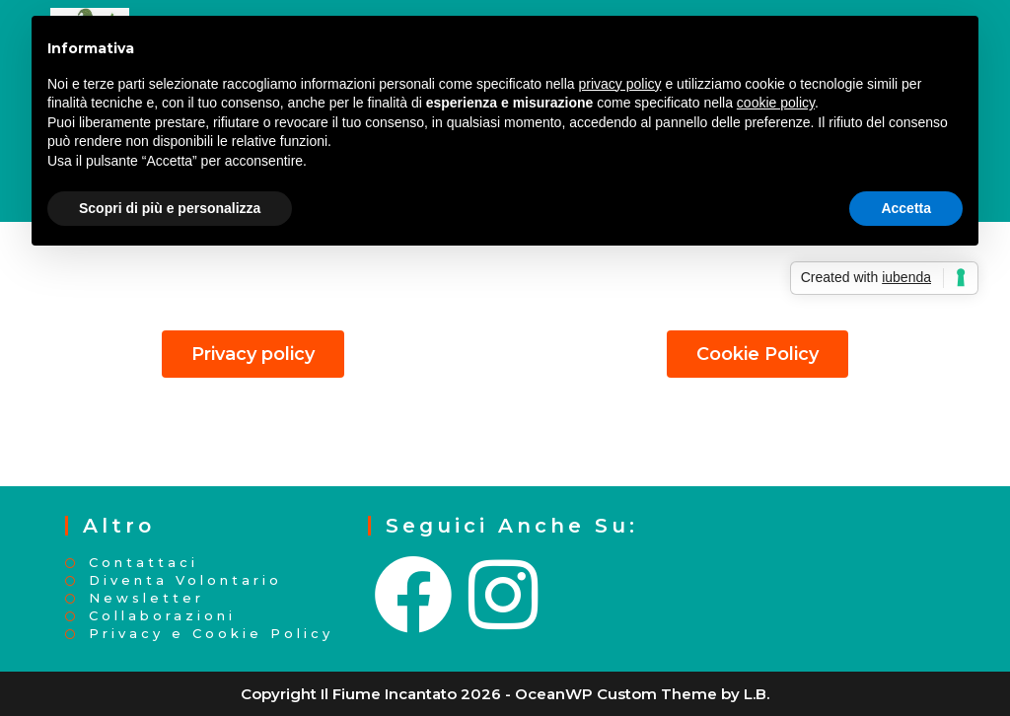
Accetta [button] (906, 208)
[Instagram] (505, 595)
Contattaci (143, 562)
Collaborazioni (162, 615)
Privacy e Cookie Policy (211, 633)
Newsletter (146, 598)
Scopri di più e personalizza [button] (169, 208)
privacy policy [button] (620, 84)
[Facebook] (415, 595)
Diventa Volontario (185, 580)
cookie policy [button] (776, 102)
